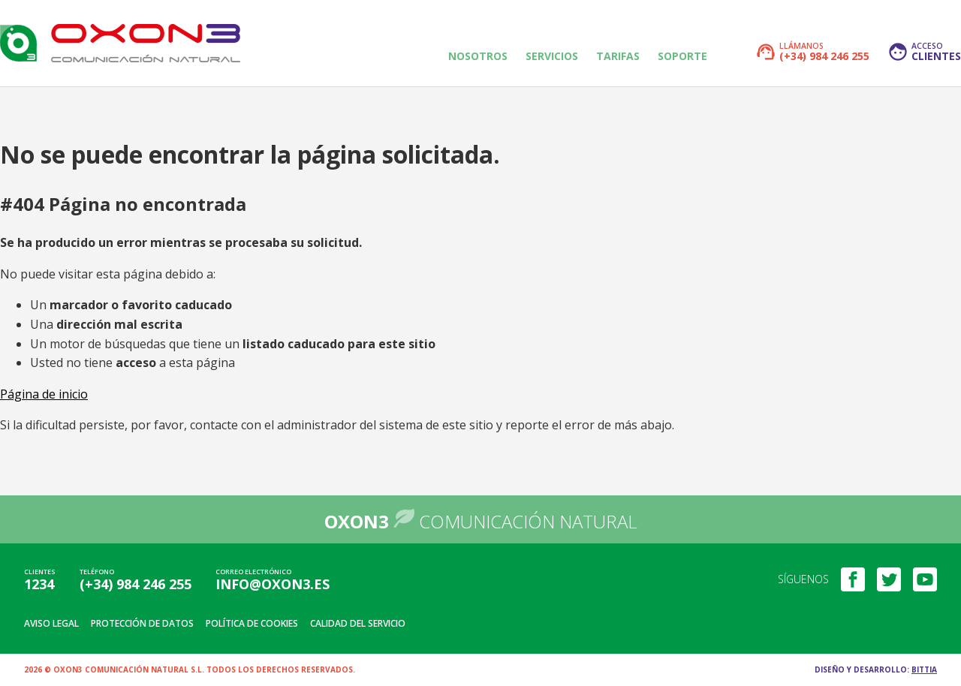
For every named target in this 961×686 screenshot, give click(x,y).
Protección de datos (142, 623)
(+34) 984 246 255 (135, 584)
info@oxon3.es (272, 584)
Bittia (924, 669)
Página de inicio (44, 394)
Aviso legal (51, 623)
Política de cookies (252, 623)
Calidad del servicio (357, 623)
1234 (39, 584)
